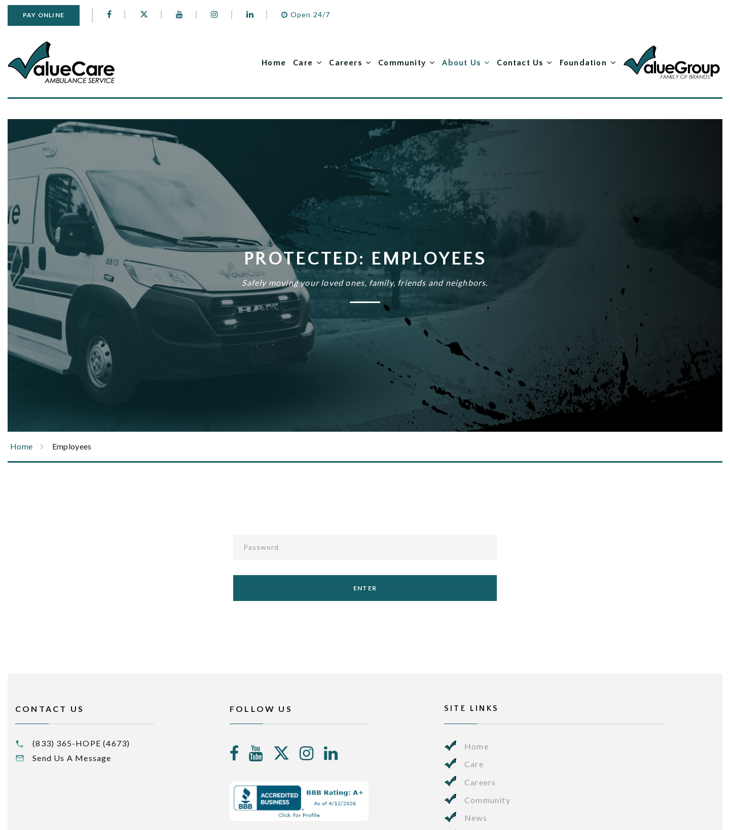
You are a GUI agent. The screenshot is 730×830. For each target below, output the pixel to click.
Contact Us (520, 62)
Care (303, 62)
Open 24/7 (305, 14)
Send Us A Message (71, 758)
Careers (345, 62)
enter (365, 588)
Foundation (583, 62)
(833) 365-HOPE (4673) (81, 743)
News (475, 817)
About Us (461, 62)
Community (402, 62)
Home (274, 62)
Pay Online (43, 15)
